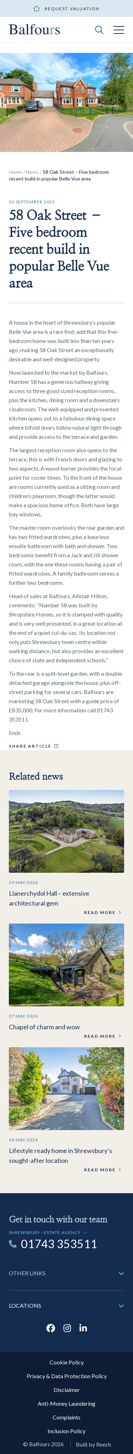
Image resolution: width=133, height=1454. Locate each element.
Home (15, 172)
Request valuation (72, 8)
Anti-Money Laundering (66, 1403)
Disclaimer (67, 1389)
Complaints (66, 1417)
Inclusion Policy (66, 1431)
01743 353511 (59, 1244)
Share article (30, 746)
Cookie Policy (67, 1362)
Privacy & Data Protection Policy (67, 1376)
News (32, 172)
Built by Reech (93, 1444)
